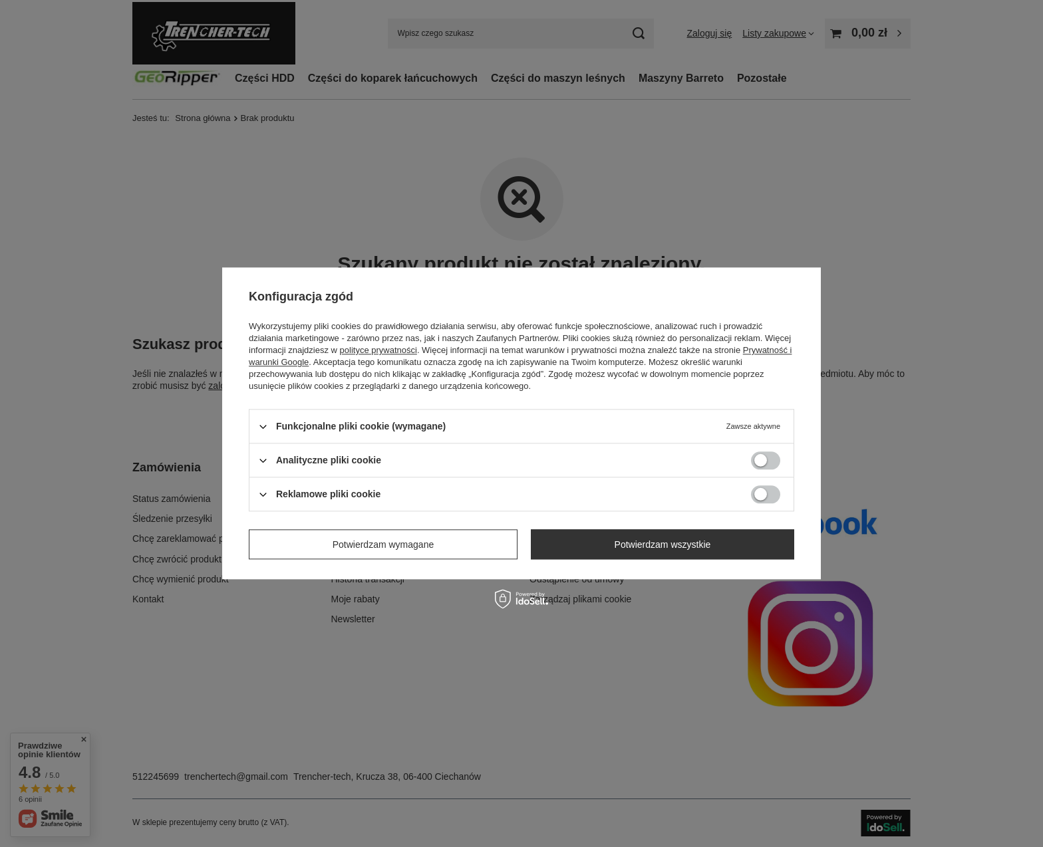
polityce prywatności (378, 350)
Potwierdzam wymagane (383, 544)
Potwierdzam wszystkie (663, 544)
